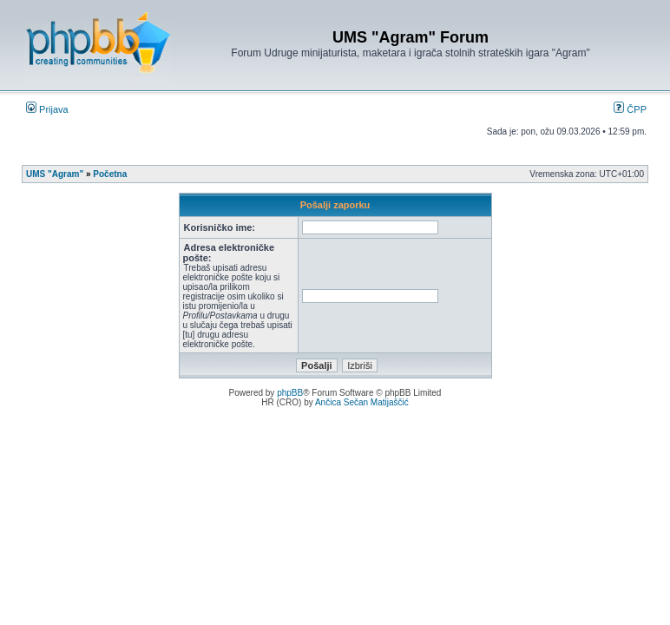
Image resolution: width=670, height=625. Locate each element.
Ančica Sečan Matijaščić (362, 402)
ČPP (630, 109)
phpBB (290, 393)
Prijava (47, 109)
